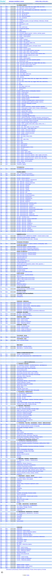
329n (6, 158)
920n (6, 546)
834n (6, 499)
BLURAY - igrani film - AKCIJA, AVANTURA (27, 218)
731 (1, 402)
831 (1, 494)
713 (1, 383)
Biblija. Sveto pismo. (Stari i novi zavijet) (26, 410)
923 (1, 550)
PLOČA (18, 555)
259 (1, 103)
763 (1, 429)
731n (6, 402)
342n (6, 164)
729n (6, 399)
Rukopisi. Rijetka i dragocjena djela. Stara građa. (28, 390)
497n (6, 285)
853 (1, 510)
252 (1, 92)
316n (6, 142)
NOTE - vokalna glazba (22, 150)
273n (6, 125)
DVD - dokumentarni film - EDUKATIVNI (26, 211)
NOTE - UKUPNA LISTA (22, 134)
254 (1, 95)
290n (6, 126)
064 (1, 39)
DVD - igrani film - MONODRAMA (24, 198)
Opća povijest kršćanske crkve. (24, 418)
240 (1, 81)
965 (1, 563)
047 (1, 30)
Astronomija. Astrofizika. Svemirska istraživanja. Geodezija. (30, 446)
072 (1, 52)
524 (1, 307)
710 (1, 379)
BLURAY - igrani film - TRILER (24, 228)
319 (1, 147)
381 (1, 168)
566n (6, 337)
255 (1, 97)
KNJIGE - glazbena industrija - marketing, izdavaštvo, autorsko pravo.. (33, 117)
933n (6, 553)
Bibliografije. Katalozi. (22, 377)
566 (1, 337)
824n (6, 483)
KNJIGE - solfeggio (21, 105)
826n (6, 486)
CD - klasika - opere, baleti (23, 44)
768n (6, 436)
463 (1, 246)
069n (6, 47)
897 (1, 535)
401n (6, 181)
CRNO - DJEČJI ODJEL (22, 320)
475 (1, 260)
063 (1, 38)
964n (6, 561)
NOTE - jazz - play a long (23, 139)
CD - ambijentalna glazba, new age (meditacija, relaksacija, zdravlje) (32, 20)
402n (6, 182)
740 (1, 407)
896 (1, 533)
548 (1, 329)
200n (6, 62)
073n (6, 53)
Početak (44, 569)
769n (6, 438)
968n (6, 567)
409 (1, 192)
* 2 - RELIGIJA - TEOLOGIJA (23, 407)
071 (1, 50)
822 (1, 480)
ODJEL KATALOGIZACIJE (23, 553)
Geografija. (19, 516)
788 (1, 454)
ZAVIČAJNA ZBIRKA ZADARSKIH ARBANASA (28, 248)
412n (6, 196)
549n (6, 331)
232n (6, 70)
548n (6, 329)
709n (6, 377)
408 (1, 190)
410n (6, 193)
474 (1, 259)
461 (1, 243)
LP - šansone (20, 89)
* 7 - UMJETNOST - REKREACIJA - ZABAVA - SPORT (29, 477)
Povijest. (19, 519)
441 (1, 220)
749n (6, 421)
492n (6, 278)
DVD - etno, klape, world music (24, 73)
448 (1, 231)
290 (1, 126)
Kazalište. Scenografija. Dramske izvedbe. (26, 493)
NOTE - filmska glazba (22, 144)
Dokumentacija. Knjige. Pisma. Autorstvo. (26, 368)
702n (6, 366)
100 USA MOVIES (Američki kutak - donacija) (27, 239)
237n (6, 78)
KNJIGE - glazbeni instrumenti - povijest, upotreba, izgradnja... (31, 106)
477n (6, 264)
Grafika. (19, 486)
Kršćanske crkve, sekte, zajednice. (25, 419)
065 (1, 41)
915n (6, 542)
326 (1, 153)
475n (6, 260)
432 (1, 206)
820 (1, 477)
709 (1, 377)
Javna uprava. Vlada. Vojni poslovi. (25, 433)
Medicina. (19, 461)
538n (6, 321)
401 (1, 181)
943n (6, 560)
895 (1, 532)
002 (1, 6)
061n (6, 34)
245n (6, 89)
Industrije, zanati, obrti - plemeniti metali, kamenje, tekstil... (30, 471)
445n (6, 226)
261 (1, 106)
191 (1, 61)
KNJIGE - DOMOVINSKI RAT (24, 354)
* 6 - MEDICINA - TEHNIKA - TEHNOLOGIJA (27, 460)
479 (1, 267)
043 (1, 25)
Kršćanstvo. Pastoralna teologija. (24, 415)
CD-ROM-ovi (20, 267)
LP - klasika (19, 84)
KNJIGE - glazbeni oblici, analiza (24, 111)
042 (1, 24)
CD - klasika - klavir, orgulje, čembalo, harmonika (28, 50)
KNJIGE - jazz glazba (22, 125)
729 (1, 399)
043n (6, 25)
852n (6, 508)
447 (1, 229)
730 (1, 401)
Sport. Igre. (19, 497)
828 (1, 489)
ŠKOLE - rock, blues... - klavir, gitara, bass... (27, 128)
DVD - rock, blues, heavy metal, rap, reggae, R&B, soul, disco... (31, 62)
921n (6, 547)
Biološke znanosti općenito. (23, 454)
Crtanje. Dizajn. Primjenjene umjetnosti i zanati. (28, 483)
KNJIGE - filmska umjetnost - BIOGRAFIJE (27, 179)
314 (1, 139)
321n (6, 150)
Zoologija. (19, 457)
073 (1, 53)
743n (6, 412)
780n (6, 441)
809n (6, 474)
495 (1, 282)
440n (6, 218)
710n (6, 379)
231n (6, 69)
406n (6, 187)
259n (6, 103)
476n (6, 262)
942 (1, 558)
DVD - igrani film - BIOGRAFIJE (24, 196)
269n (6, 119)
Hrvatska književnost (21, 262)
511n (6, 295)
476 (1, 262)
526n (6, 310)
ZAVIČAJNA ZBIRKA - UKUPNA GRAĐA (26, 246)
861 (1, 514)
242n (6, 84)
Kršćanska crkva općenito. (23, 416)
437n (6, 214)
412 (1, 196)
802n (6, 463)
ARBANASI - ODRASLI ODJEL (24, 307)
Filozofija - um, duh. (21, 398)
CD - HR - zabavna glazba (23, 13)
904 (1, 541)
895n (6, 532)
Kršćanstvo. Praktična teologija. (24, 413)
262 (1, 108)
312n (6, 136)
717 (1, 390)
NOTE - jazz (20, 137)
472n (6, 256)
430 (1, 203)
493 (1, 279)
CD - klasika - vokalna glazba (23, 36)
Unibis (27, 575)
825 (1, 485)
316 (1, 142)
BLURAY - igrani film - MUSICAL (24, 225)
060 (1, 33)
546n (6, 326)
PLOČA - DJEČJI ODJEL (22, 327)
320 (1, 148)
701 (1, 365)
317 (1, 144)
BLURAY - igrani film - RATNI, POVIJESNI (26, 226)
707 (1, 374)
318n (6, 145)
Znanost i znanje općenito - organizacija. (26, 366)
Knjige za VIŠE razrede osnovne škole (26, 279)
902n (6, 538)
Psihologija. (19, 401)
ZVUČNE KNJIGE (21, 270)
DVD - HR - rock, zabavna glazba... (25, 66)
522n (6, 304)
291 (1, 128)
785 (1, 449)
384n (6, 173)
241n (6, 83)
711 (1, 380)
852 (1, 508)
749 (1, 421)
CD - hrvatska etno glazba (23, 28)
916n (6, 544)
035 (1, 17)
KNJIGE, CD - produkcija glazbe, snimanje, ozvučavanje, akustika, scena (34, 119)
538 (1, 321)
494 (1, 281)
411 (1, 195)
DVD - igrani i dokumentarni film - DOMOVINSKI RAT (29, 355)
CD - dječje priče (21, 281)
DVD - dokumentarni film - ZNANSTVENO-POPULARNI (30, 209)
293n (6, 131)
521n (6, 302)
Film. (18, 491)
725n (6, 393)
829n (6, 491)
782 (1, 444)
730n (6, 401)
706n (6, 373)
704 (1, 369)
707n (6, 374)
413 (1, 198)
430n (6, 203)
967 (1, 566)
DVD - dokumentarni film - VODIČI (25, 206)
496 (1, 284)
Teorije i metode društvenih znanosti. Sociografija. (28, 426)
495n (6, 282)
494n (6, 281)
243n (6, 86)
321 (1, 150)
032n (6, 13)
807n (6, 471)
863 (1, 518)
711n (6, 380)
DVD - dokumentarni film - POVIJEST (25, 204)
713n (6, 383)
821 (1, 479)
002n (6, 6)
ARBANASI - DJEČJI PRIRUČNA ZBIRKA (26, 532)
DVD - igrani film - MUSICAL (23, 201)
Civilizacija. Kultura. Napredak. (24, 376)
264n (6, 111)
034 (1, 16)
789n (6, 455)
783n (6, 446)
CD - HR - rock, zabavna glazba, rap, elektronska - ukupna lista (31, 9)
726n (6, 394)
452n (6, 237)
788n (6, 454)
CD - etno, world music (22, 27)
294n (6, 133)
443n (6, 223)
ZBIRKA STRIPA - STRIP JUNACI (24, 566)
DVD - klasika (20, 69)
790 (1, 457)
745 (1, 415)
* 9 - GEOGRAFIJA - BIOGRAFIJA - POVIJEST (28, 513)
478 (1, 265)
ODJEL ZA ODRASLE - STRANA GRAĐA (26, 254)
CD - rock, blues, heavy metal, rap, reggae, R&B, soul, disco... (31, 6)
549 (1, 331)
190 (1, 59)
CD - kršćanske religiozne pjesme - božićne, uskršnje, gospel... (31, 33)
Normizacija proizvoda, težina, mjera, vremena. (28, 373)
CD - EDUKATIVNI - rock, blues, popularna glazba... (29, 59)
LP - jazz (19, 83)
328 (1, 156)
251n (6, 91)
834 (1, 499)
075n (6, 56)
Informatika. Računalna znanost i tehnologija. (27, 371)
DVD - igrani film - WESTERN (24, 184)
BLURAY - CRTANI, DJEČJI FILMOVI (25, 175)
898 (1, 536)
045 (1, 28)
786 (1, 450)
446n (6, 228)
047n (6, 30)
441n (6, 220)
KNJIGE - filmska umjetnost (23, 178)
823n (6, 482)
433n (6, 207)
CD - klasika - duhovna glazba (24, 34)
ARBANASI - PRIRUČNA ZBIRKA (24, 309)
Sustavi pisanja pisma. (22, 369)
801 (1, 461)
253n (6, 94)
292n (6, 129)
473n (6, 257)
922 (1, 549)
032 (1, 13)
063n (6, 38)
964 (1, 561)
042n (6, 24)
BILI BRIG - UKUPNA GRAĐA (24, 313)
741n (6, 408)
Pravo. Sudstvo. (20, 432)
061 (1, 34)
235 (1, 75)
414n (6, 200)
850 (1, 505)
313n (6, 137)
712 (1, 382)
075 (1, 56)
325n (6, 151)
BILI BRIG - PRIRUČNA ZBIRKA (24, 315)
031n (6, 11)
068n (6, 45)
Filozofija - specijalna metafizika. (24, 396)
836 (1, 502)
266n (6, 114)
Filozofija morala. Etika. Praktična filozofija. (27, 404)
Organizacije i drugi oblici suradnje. (25, 383)
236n (6, 77)
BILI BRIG (19, 542)
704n (6, 369)
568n (6, 340)
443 (1, 223)
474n (6, 259)
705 (1, 371)
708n (6, 376)
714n (6, 385)
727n (6, 396)
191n (6, 61)
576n (6, 346)
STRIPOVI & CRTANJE (22, 268)
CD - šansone (20, 22)
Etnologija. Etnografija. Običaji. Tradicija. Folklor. (28, 438)
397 (1, 179)
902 (1, 538)
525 (1, 309)
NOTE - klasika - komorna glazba (24, 161)
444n (6, 225)
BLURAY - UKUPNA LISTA (23, 217)
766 (1, 433)
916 (1, 544)
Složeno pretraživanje (24, 569)
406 (1, 187)
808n (6, 472)
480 (1, 268)
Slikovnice (19, 276)
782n (6, 444)
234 (1, 73)
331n (6, 161)
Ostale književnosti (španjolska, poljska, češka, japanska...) (30, 264)
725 (1, 393)
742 (1, 410)
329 (1, 158)
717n (6, 390)
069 (1, 47)
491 (1, 276)
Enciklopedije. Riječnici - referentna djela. (26, 380)
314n (6, 139)
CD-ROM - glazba (21, 162)
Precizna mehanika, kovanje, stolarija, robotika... (28, 472)
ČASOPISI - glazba (21, 164)
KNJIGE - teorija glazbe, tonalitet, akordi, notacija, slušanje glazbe (32, 108)
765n (6, 432)
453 (1, 239)
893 (1, 528)
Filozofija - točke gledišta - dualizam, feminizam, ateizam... (30, 399)
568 (1, 340)
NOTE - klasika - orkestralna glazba (25, 159)
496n (6, 284)
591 (1, 354)
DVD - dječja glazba (21, 70)
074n (6, 55)
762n (6, 427)
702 (1, 366)
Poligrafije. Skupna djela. (22, 388)
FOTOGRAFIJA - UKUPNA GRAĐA (25, 168)
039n (6, 19)
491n (6, 276)
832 (1, 496)
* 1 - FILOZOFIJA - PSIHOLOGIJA (25, 393)
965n (6, 563)
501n (6, 288)
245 (1, 89)
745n (6, 415)
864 (1, 519)
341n (6, 162)
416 (1, 201)
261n (6, 106)
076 (1, 58)
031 (1, 11)
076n (6, 58)
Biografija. (19, 518)
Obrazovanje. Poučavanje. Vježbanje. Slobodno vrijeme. (30, 436)
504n (6, 292)
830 (1, 493)
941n (6, 556)
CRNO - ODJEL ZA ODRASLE (24, 321)
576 (1, 346)
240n (6, 81)
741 (1, 408)
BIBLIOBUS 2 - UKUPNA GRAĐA (24, 348)
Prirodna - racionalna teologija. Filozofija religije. (28, 408)
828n (6, 489)
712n (6, 382)
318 (1, 145)
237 (1, 78)
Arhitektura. (19, 480)
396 (1, 178)
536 (1, 318)
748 (1, 419)
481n (6, 270)
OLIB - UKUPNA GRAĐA (22, 340)
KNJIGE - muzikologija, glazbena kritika (26, 115)
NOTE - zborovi (20, 148)
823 (1, 482)
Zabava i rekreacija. (21, 494)
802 (1, 463)
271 (1, 122)
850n (6, 505)
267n (6, 115)
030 (1, 9)
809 (1, 474)
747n (6, 418)
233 (1, 72)
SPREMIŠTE (20, 296)
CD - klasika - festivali (22, 56)
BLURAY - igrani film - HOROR (24, 221)
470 (1, 253)
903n (6, 539)
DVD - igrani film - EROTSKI (23, 190)
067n (6, 44)
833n (6, 497)
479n (6, 267)
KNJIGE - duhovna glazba (23, 95)
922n (6, 549)
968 (1, 567)
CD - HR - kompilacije (22, 17)
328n (6, 156)
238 (1, 80)
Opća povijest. (20, 521)
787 (1, 452)
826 (1, 486)
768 (1, 436)
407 (1, 189)
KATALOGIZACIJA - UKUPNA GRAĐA (26, 288)
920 (1, 546)
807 (1, 471)
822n (6, 480)
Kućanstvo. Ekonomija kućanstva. (24, 466)
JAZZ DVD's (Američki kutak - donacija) (26, 237)
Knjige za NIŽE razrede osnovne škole (26, 278)
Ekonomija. (19, 430)
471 (1, 254)
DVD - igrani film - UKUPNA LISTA (25, 181)
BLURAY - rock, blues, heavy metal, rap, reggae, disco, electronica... (33, 78)
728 (1, 398)
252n (6, 92)
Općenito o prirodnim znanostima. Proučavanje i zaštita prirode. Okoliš (33, 443)
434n (6, 209)
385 (1, 175)
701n (6, 365)
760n (6, 424)
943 (1, 560)
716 (1, 388)
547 (1, 327)
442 (1, 221)
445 (1, 226)
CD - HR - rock (20, 11)
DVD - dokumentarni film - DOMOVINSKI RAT (27, 215)
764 (1, 430)
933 (1, 553)
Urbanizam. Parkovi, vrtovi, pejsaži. (25, 479)
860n (6, 513)
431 (1, 204)
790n (6, 457)
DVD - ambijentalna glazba (23, 75)
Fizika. (18, 447)
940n (6, 555)
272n (6, 123)
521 (1, 302)
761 (1, 426)
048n (6, 31)
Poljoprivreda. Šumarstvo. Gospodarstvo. (26, 465)
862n (6, 516)
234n (6, 73)
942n (6, 558)
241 (1, 83)
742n (6, 410)
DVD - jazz (19, 67)
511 (1, 295)
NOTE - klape (20, 142)
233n (6, 72)
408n (6, 190)
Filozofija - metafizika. (22, 394)
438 (1, 215)
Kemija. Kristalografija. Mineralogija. (25, 449)
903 (1, 539)
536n (6, 318)
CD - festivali (20, 19)
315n (6, 140)
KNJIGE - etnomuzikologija (23, 114)
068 (1, 45)
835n (6, 500)
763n (6, 429)
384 (1, 173)
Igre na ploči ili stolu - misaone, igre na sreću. (27, 496)
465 (1, 249)
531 (1, 313)
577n (6, 348)
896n (6, 533)
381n (6, 168)
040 (1, 20)
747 (1, 418)
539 (1, 323)
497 (1, 285)
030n (6, 9)
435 (1, 211)
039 (1, 19)
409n (6, 192)
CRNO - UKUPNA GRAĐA (23, 318)
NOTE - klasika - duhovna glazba (24, 153)
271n (6, 122)
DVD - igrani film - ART (22, 192)
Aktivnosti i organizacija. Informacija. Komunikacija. (28, 374)
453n (6, 239)
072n (6, 52)
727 (1, 396)
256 (1, 98)
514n (6, 296)
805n (6, 468)
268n (6, 117)
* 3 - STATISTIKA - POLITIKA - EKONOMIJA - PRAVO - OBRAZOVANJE (33, 424)
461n (6, 243)
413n (6, 198)
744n (6, 413)
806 (1, 469)
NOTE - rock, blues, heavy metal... (25, 136)
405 (1, 186)
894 (1, 530)
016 (1, 8)
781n (6, 443)
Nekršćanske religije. (21, 421)
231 (1, 69)
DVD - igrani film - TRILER (23, 189)
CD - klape (19, 30)
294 (1, 133)
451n (6, 235)
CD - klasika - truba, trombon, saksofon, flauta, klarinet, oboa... (31, 53)
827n (6, 488)
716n (6, 388)
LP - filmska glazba (21, 87)
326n (6, 153)
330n (6, 159)
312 (1, 136)
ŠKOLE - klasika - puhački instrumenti (25, 133)
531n (6, 313)
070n (6, 48)
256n (6, 98)
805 (1, 468)
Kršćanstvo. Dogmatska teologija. (24, 412)
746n (6, 416)
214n (6, 64)
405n (6, 186)
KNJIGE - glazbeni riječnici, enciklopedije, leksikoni (28, 91)
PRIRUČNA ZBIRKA (21, 284)
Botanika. (19, 455)
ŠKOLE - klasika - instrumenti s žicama (26, 131)
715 (1, 387)
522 (1, 304)
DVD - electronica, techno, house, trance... (26, 64)
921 (1, 547)
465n (6, 249)
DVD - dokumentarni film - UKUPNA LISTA (27, 203)
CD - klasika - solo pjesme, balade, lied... (26, 42)
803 (1, 465)
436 (1, 212)
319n (6, 147)
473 (1, 257)
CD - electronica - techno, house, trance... (26, 8)
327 (1, 154)
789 (1, 455)
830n (6, 493)
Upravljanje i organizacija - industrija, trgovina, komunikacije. (31, 468)
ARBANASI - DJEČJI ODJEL (23, 304)
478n (6, 265)
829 (1, 491)
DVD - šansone (20, 77)
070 (1, 48)
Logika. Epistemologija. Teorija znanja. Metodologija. (29, 402)
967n (6, 566)
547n (6, 327)
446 (1, 228)
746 (1, 416)
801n (6, 461)
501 (1, 288)
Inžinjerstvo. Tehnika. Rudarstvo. (24, 463)
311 (1, 134)
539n (6, 323)
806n (6, 469)
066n (6, 42)
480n (6, 268)
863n (6, 518)
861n (6, 514)
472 (1, 256)
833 (1, 497)
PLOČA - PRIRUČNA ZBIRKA (24, 331)
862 (1, 516)
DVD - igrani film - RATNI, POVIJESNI (25, 195)
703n (6, 368)
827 (1, 488)
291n (6, 128)
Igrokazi (19, 282)
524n (6, 307)
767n (6, 435)
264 (1, 111)
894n (6, 530)
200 (1, 62)
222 (1, 66)
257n (6, 100)
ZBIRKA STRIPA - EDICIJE (23, 567)
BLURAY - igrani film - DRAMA (24, 220)
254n (6, 95)
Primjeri (31, 569)
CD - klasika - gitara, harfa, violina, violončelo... (28, 52)
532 (1, 315)
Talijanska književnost (22, 257)
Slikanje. (19, 485)
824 (1, 483)
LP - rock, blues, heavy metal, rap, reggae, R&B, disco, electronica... (32, 81)
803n (6, 465)
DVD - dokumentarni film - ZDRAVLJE (25, 214)
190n (6, 59)
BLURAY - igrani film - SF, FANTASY (25, 231)
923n (6, 550)
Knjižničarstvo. (20, 379)
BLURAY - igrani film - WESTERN (24, 229)
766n (6, 433)
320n (6, 148)
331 (1, 161)
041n (6, 22)
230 (1, 67)
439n (6, 217)
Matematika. (20, 444)
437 (1, 214)
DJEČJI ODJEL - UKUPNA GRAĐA (25, 274)
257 (1, 100)
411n (6, 195)
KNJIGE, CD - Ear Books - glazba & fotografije (27, 120)
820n (6, 477)
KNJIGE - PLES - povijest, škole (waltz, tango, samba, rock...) (31, 123)
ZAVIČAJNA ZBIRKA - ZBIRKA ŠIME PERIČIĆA (28, 249)
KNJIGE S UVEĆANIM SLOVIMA (24, 271)
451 (1, 235)
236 (1, 77)
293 (1, 131)
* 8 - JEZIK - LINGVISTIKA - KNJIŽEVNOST (27, 505)
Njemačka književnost (22, 265)
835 (1, 500)
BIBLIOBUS (19, 538)
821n (6, 479)
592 (1, 355)
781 (1, 443)
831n (6, 494)
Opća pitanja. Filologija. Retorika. (24, 507)
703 (1, 368)
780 (1, 441)
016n (6, 8)
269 (1, 119)
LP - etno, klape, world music (23, 86)
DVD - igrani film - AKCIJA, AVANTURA (26, 182)
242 (1, 84)
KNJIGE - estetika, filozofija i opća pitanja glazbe (28, 97)
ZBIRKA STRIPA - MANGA (23, 564)
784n (6, 447)
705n (6, 371)
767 (1, 435)
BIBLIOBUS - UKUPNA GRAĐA (24, 346)
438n (6, 215)
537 (1, 320)
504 (1, 292)
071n (6, 50)
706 (1, 373)
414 (1, 200)
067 (1, 44)
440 (1, 218)
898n (6, 536)
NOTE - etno (20, 140)
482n (6, 271)
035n (6, 17)
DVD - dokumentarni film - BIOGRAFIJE (26, 207)
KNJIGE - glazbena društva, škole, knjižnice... (27, 122)
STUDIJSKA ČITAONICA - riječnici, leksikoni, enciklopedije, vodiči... (32, 243)
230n (6, 67)
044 (1, 27)
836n (6, 502)
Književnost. (20, 510)
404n (6, 184)
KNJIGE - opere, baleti (22, 94)
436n (6, 212)
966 (1, 564)
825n (6, 485)
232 (1, 70)
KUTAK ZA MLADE (21, 285)
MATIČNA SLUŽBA (21, 292)
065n (6, 41)
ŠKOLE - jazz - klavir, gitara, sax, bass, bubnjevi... (28, 126)
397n (6, 179)
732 (1, 404)
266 (1, 114)
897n (6, 535)
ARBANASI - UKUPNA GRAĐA (24, 302)
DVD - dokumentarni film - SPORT (25, 212)
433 (1, 207)
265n (6, 112)
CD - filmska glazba (21, 31)
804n (6, 466)
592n (6, 355)
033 (1, 14)
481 (1, 270)
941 (1, 556)
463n (6, 246)
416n (6, 201)
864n (6, 519)
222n (6, 66)
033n (6, 14)
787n (6, 452)
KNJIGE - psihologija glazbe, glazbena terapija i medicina (30, 101)
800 (1, 460)
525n (6, 309)
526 (1, 310)
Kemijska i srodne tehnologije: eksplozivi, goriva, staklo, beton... (31, 469)
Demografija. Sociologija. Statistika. (25, 427)
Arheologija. (19, 514)
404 (1, 184)
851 (1, 507)
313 (1, 137)
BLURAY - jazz (20, 80)
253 (1, 94)
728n (6, 398)
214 (1, 64)
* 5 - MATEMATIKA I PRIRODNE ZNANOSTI (27, 441)
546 (1, 326)
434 (1, 209)
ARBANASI (19, 528)
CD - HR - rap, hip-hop (22, 14)
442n (6, 221)
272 (1, 123)
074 (1, 55)
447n (6, 229)
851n (6, 507)
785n (6, 449)
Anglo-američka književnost (23, 260)
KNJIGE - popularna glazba (23, 98)
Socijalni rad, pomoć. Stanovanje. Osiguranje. (27, 435)
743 (1, 412)
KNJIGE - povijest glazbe (22, 92)
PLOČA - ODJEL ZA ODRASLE (24, 329)
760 (1, 424)
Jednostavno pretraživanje (12, 569)
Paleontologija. (20, 452)
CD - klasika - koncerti (22, 47)
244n (6, 87)
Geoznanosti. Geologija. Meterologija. (25, 450)
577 (1, 348)
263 (1, 109)
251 (1, 91)
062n (6, 36)
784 (1, 447)
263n (6, 109)
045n (6, 28)
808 (1, 472)
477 (1, 264)
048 (1, 31)
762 (1, 427)
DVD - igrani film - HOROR (23, 186)
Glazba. (18, 489)
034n (6, 16)
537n (6, 320)
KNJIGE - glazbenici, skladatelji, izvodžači (26, 103)
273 (1, 125)
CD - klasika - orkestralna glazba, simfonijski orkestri (29, 45)
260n (6, 105)
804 (1, 466)
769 (1, 438)
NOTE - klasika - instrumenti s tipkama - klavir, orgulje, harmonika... (32, 154)
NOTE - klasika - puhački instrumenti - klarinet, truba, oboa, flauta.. (32, 158)
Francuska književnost (22, 256)
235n (6, 75)
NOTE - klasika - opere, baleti (24, 151)
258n (6, 101)
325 (1, 151)
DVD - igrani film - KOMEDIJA (24, 200)
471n (6, 254)
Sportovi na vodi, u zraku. (23, 499)
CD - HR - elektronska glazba (23, 16)
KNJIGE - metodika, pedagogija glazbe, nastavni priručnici (30, 100)
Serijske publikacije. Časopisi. (24, 382)
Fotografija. (19, 488)
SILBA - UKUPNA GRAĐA (23, 337)
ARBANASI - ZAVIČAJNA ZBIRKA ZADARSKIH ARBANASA (31, 310)
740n (6, 407)
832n (6, 496)
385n (6, 175)
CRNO (18, 546)
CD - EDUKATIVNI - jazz (22, 61)
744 (1, 413)
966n (6, 564)
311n (6, 134)
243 (1, 86)
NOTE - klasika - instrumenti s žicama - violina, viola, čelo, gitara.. (32, 156)
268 (1, 117)
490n (6, 274)
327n (6, 154)
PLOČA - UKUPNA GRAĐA (23, 326)
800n (6, 460)
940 (1, 555)
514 (1, 296)
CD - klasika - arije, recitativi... (24, 41)
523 (1, 306)
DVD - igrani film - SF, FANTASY (24, 193)
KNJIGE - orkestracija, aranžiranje (25, 112)
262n (6, 108)
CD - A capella (20, 38)
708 (1, 376)
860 (1, 513)
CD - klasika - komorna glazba (24, 48)
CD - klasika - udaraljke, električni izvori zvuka (27, 55)
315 (1, 140)
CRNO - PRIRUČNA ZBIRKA (23, 323)
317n (6, 144)
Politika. (19, 429)
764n (6, 430)
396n (6, 178)
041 (1, 22)
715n (6, 387)
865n (6, 521)
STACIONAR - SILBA (22, 539)
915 (1, 542)
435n (6, 211)
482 (1, 271)
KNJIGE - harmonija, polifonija (24, 109)
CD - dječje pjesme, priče (23, 24)
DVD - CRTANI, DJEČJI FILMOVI (24, 173)
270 (1, 120)
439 (1, 217)
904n (6, 541)
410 (1, 193)
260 (1, 105)
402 (1, 182)
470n (6, 253)
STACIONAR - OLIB (21, 541)
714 (1, 385)
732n (6, 404)
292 (1, 129)
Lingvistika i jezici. (21, 508)
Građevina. (19, 474)
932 (1, 552)
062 (1, 36)
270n (6, 120)
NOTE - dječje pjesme (22, 145)
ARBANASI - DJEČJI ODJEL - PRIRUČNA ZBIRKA (28, 306)
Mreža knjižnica (37, 569)
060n (6, 33)
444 (1, 225)
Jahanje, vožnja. (20, 500)
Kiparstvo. (19, 482)
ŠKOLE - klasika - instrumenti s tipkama (26, 129)
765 (1, 432)
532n (6, 315)
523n (6, 306)
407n (6, 189)
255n (6, 97)
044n (6, 27)
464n (6, 248)
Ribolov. (19, 502)
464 (1, 248)
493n (6, 279)
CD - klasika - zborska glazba (23, 58)
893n (6, 528)
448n (6, 231)
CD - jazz (19, 25)
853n (6, 510)
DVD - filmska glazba (22, 72)
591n (6, 354)
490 (1, 274)
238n (6, 80)
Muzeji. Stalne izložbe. (22, 385)
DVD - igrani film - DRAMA (23, 187)
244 (1, 87)
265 (1, 112)
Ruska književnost (21, 259)
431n (6, 204)
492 (1, 278)
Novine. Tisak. (20, 387)
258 (1, 101)
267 (1, 115)
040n (6, 20)
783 (1, 446)
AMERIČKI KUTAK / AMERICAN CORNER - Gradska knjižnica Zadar (33, 235)
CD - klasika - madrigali (22, 39)
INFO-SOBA (20, 295)
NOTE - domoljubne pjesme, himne (25, 147)
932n (6, 552)
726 (1, 394)
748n (6, 419)
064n (6, 39)
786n (6, 450)
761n (6, 426)
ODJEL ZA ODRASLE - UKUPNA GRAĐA (26, 253)
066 (1, 42)
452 (1, 237)
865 (1, 521)
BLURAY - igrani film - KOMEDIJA (25, 223)
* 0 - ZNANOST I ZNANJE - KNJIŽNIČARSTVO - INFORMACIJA (32, 365)
